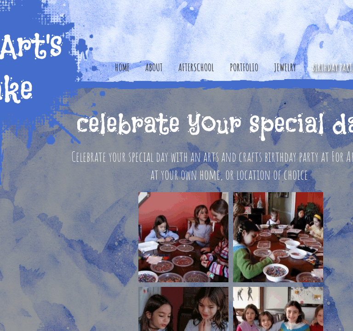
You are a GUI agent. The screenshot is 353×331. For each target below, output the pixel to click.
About (154, 67)
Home (122, 67)
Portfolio (244, 67)
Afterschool (196, 67)
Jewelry (285, 67)
